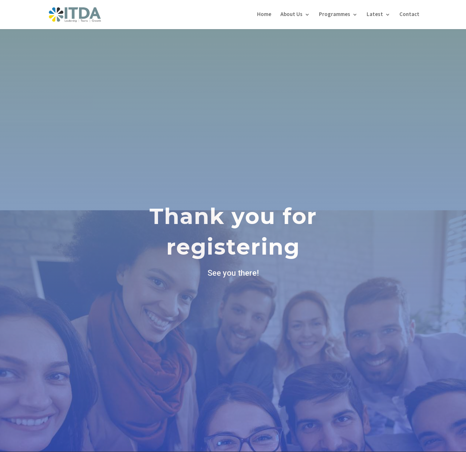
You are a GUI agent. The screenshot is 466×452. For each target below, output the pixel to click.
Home (264, 15)
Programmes (334, 15)
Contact (409, 15)
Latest (375, 15)
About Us (291, 15)
